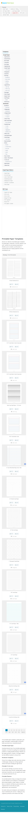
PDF (12, 284)
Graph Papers (5, 9)
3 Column (7, 116)
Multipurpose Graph (8, 180)
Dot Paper (6, 64)
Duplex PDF (15, 12)
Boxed (6, 144)
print (17, 284)
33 (12, 732)
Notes (5, 142)
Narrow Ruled (7, 141)
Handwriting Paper (8, 178)
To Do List (6, 159)
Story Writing (8, 122)
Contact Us (3, 806)
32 (9, 732)
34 (15, 732)
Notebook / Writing (14, 9)
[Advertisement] (14, 33)
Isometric (6, 73)
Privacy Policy (16, 806)
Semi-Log (7, 90)
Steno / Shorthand (8, 157)
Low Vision (7, 70)
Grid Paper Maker (6, 11)
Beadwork (7, 77)
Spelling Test (8, 131)
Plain (6, 154)
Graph (6, 150)
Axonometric (7, 58)
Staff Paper (6, 98)
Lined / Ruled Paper (8, 177)
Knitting (6, 75)
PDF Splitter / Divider (8, 203)
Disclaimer (22, 806)
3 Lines (6, 126)
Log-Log (7, 86)
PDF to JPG (22, 12)
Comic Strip (7, 118)
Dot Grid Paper (7, 175)
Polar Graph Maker (6, 12)
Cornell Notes (8, 146)
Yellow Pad (6, 165)
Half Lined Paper (8, 120)
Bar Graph (6, 60)
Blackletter (7, 111)
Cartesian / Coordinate (9, 182)
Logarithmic (7, 84)
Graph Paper (6, 55)
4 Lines (6, 128)
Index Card (6, 133)
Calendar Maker (6, 14)
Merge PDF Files (7, 198)
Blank (6, 99)
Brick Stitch (7, 79)
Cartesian (6, 62)
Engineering (7, 66)
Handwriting (7, 124)
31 (6, 732)
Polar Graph (7, 94)
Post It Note (7, 156)
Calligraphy (7, 109)
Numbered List (8, 161)
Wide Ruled (6, 163)
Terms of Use (9, 806)
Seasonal (7, 107)
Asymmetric (7, 56)
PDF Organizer (7, 199)
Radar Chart (7, 96)
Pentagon (6, 92)
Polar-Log (7, 88)
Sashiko (7, 83)
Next (23, 732)
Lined (6, 152)
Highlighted (7, 129)
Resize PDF (6, 201)
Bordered (6, 105)
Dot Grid (7, 148)
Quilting (7, 81)
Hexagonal (6, 71)
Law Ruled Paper (8, 135)
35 (18, 732)
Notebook (5, 103)
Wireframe (6, 101)
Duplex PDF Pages (8, 192)
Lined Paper (7, 137)
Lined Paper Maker (16, 11)
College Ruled (7, 113)
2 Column (7, 115)
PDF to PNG (7, 196)
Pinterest (3, 809)
